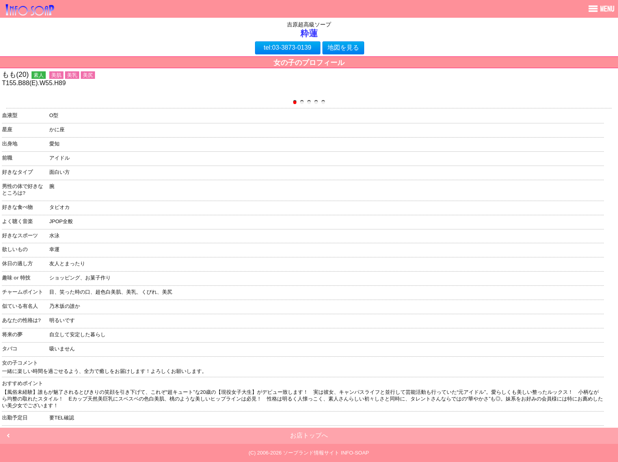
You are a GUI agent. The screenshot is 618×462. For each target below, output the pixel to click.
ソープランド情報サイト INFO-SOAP (326, 453)
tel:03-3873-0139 (287, 47)
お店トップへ (309, 435)
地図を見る (343, 47)
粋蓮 (309, 33)
